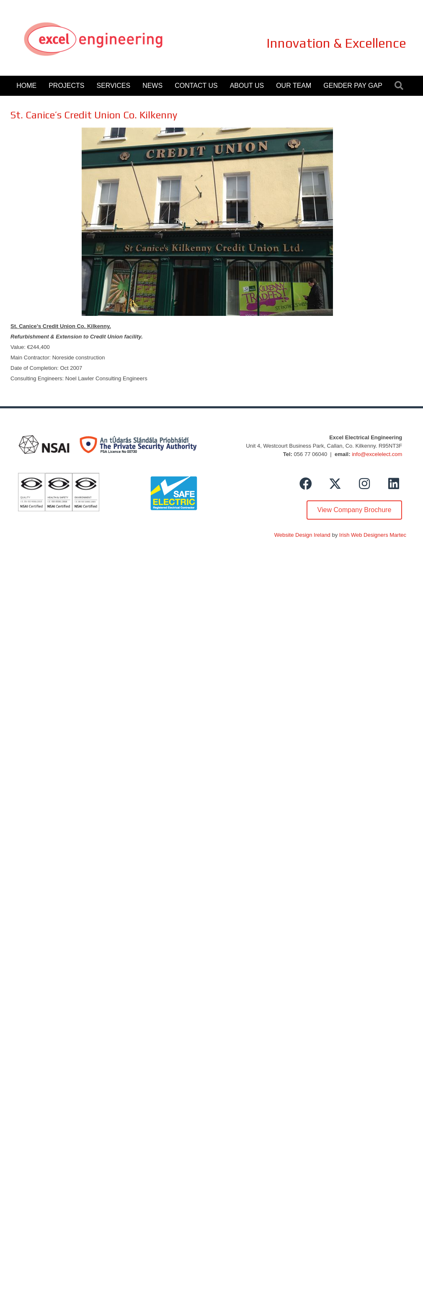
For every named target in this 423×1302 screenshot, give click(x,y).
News (152, 85)
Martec (397, 535)
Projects (66, 85)
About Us (247, 85)
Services (114, 85)
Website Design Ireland (302, 535)
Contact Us (196, 85)
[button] (305, 483)
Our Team (293, 85)
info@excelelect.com (377, 454)
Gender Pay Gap (352, 85)
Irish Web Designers (363, 535)
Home (26, 85)
